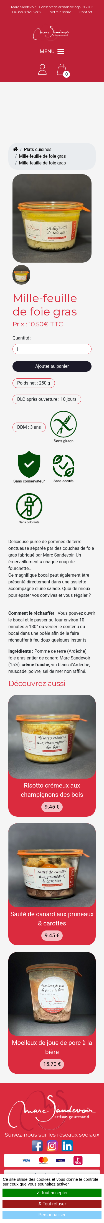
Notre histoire (60, 12)
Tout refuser (52, 1203)
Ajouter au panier (52, 366)
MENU (52, 51)
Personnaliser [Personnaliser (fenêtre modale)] (52, 1214)
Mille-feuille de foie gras (42, 156)
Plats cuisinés (38, 149)
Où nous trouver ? (26, 12)
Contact (85, 12)
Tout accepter (52, 1192)
